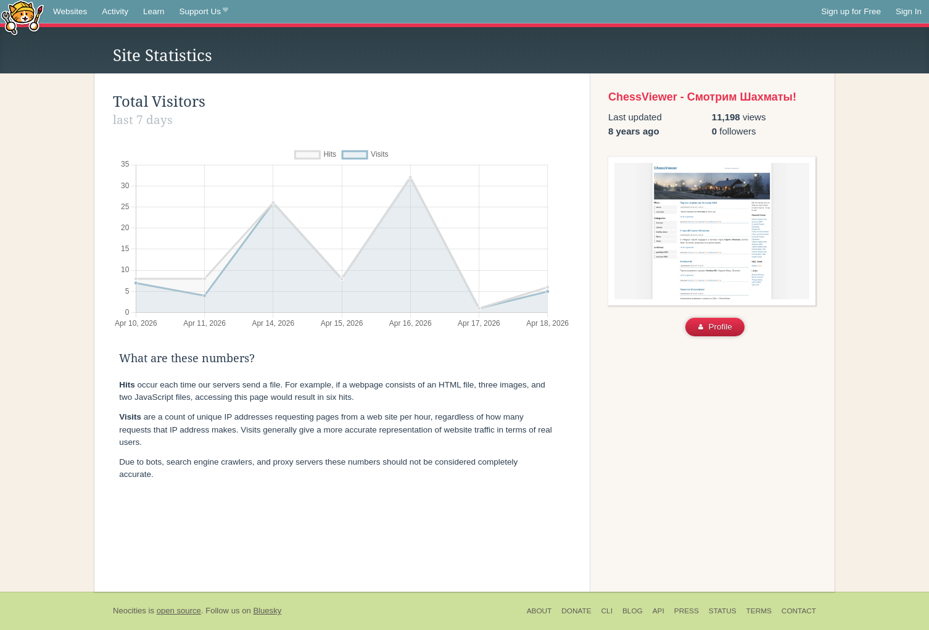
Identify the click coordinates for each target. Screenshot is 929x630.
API (658, 611)
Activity (115, 11)
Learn (154, 11)
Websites (70, 11)
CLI (607, 611)
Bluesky (267, 610)
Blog (632, 611)
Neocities (129, 610)
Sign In (909, 11)
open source (179, 610)
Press (686, 611)
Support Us (204, 12)
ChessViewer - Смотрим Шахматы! (702, 97)
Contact (799, 611)
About (539, 611)
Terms (759, 611)
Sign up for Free (851, 11)
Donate (576, 611)
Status (723, 611)
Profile (715, 326)
